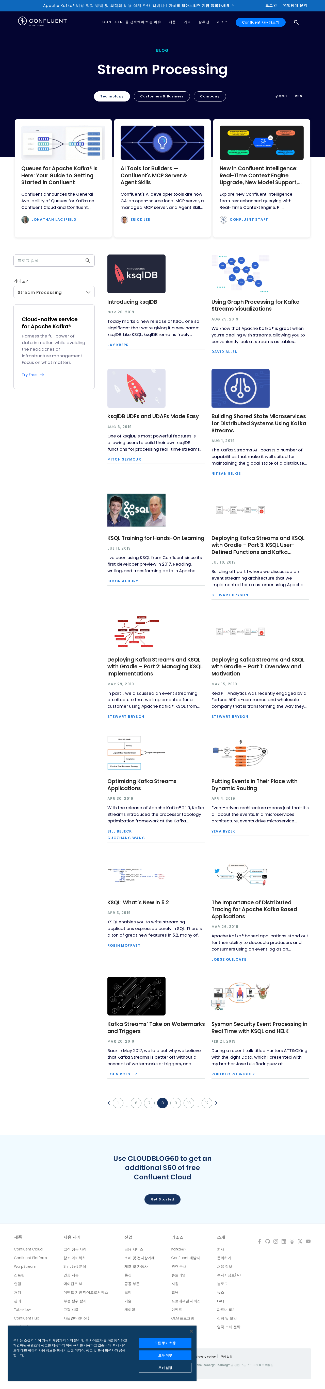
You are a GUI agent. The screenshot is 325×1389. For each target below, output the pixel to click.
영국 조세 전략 (228, 1326)
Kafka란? (178, 1249)
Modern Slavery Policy (200, 1356)
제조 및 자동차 (136, 1266)
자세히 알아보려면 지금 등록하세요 (199, 5)
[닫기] (191, 1331)
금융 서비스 (133, 1249)
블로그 (222, 1283)
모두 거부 (165, 1355)
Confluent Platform (30, 1257)
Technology (112, 96)
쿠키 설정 (226, 1356)
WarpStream (25, 1266)
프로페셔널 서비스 (186, 1300)
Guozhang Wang (126, 838)
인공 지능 (71, 1275)
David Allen (225, 352)
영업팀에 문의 (295, 5)
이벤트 (176, 1309)
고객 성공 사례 (75, 1249)
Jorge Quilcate (229, 960)
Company (209, 96)
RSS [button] (298, 96)
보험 (128, 1292)
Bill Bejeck (119, 831)
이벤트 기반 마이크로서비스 (85, 1292)
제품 (18, 1237)
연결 (17, 1283)
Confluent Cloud (28, 1249)
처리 (17, 1292)
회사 (220, 1249)
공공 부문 (132, 1283)
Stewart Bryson (230, 595)
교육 (174, 1292)
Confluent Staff (249, 220)
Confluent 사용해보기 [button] (260, 22)
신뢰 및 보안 (227, 1318)
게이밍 (129, 1309)
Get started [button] (162, 1199)
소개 (221, 1237)
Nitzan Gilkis (226, 474)
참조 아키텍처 (74, 1257)
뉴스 (220, 1292)
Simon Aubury (122, 581)
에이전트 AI (72, 1283)
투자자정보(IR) (229, 1275)
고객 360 (70, 1309)
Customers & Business (162, 96)
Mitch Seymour (124, 460)
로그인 (271, 5)
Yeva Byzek (223, 831)
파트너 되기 (226, 1309)
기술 (128, 1300)
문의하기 (224, 1257)
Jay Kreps (118, 345)
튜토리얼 (178, 1275)
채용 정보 (224, 1266)
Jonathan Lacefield (53, 220)
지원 (174, 1283)
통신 (128, 1275)
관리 (17, 1300)
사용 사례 (72, 1237)
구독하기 (282, 96)
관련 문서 (179, 1266)
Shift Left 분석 (74, 1266)
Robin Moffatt (124, 946)
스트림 (19, 1275)
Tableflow (22, 1309)
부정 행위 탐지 (75, 1300)
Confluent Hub (26, 1318)
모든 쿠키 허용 (165, 1343)
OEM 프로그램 (182, 1318)
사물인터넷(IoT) (76, 1318)
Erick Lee (140, 220)
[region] (102, 1353)
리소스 (177, 1237)
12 (206, 1103)
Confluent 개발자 (185, 1257)
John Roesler (122, 1074)
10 (189, 1103)
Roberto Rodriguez (233, 1074)
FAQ (220, 1300)
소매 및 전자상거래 (139, 1257)
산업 (128, 1237)
